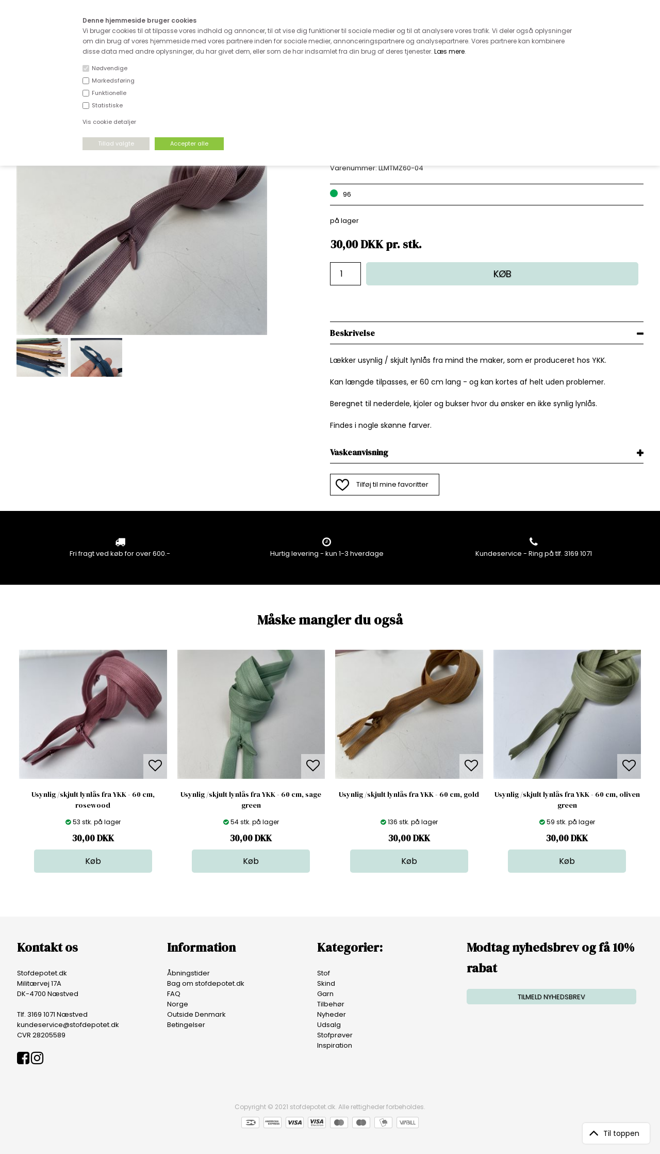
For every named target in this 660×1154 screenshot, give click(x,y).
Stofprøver (335, 1035)
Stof (323, 973)
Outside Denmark (196, 1014)
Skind (326, 983)
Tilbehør (330, 1004)
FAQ (173, 994)
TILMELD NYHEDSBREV (551, 997)
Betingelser (186, 1025)
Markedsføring (113, 80)
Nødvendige (109, 68)
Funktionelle (109, 93)
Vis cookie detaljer (109, 122)
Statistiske (107, 105)
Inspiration (334, 1045)
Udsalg (329, 1025)
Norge (177, 1004)
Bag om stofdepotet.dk (205, 983)
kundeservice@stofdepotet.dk (68, 1025)
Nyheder (331, 1014)
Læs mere (449, 51)
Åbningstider (188, 973)
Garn (325, 994)
